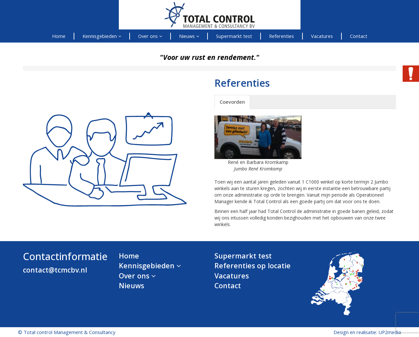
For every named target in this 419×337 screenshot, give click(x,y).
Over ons (150, 36)
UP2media (389, 332)
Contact (358, 36)
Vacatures (322, 36)
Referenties (281, 36)
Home (58, 36)
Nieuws (189, 36)
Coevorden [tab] (232, 101)
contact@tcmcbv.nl (55, 270)
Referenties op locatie (252, 265)
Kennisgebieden (101, 36)
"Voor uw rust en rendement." (209, 57)
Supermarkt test (234, 36)
